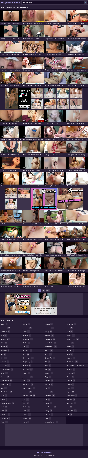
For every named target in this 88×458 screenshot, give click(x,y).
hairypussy (28, 361)
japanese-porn (29, 395)
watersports (72, 395)
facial (4, 422)
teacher (70, 350)
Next (47, 290)
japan (26, 380)
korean (27, 414)
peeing (48, 403)
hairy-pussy (28, 358)
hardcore (28, 369)
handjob (27, 365)
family (26, 324)
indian (26, 373)
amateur (5, 328)
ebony (4, 399)
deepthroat (6, 384)
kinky (26, 403)
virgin (70, 388)
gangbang (28, 339)
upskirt (70, 377)
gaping (26, 343)
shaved (71, 335)
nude (48, 365)
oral (48, 369)
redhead (49, 414)
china (4, 373)
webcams (71, 403)
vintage (70, 384)
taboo (70, 343)
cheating (5, 365)
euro (4, 410)
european (5, 414)
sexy (70, 331)
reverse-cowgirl (51, 422)
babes (4, 346)
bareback (5, 350)
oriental (49, 380)
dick (4, 388)
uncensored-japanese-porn (75, 366)
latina (26, 422)
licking (48, 331)
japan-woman (29, 388)
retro (48, 418)
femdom (27, 328)
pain (47, 388)
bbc (3, 354)
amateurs (5, 331)
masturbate (50, 339)
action (4, 324)
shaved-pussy (73, 339)
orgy (48, 377)
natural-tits (50, 358)
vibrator (71, 380)
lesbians (49, 328)
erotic (4, 407)
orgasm (49, 373)
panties (49, 392)
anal (4, 335)
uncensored (72, 361)
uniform (71, 369)
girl (26, 346)
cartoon (5, 361)
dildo (4, 395)
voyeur (70, 392)
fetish (26, 331)
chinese (5, 377)
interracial (28, 377)
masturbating (50, 343)
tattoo (70, 346)
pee (47, 399)
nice (47, 361)
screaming (71, 324)
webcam (71, 399)
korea (26, 410)
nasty (48, 354)
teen (70, 354)
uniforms (71, 373)
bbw (4, 358)
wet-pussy (72, 410)
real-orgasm (50, 407)
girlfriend (27, 350)
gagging (27, 335)
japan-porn (28, 384)
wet (69, 407)
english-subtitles (7, 403)
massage (49, 335)
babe (4, 343)
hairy (26, 354)
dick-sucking (6, 392)
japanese (27, 392)
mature (49, 350)
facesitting (5, 418)
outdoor (49, 384)
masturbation (51, 346)
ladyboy (27, 418)
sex (70, 328)
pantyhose (50, 395)
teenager (71, 358)
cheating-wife (7, 369)
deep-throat (6, 380)
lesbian (49, 324)
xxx (69, 414)
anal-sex (5, 339)
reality (48, 410)
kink (26, 399)
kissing (26, 407)
